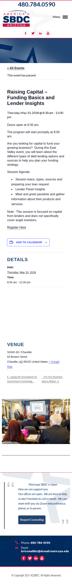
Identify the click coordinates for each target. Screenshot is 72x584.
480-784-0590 (40, 542)
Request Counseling (32, 519)
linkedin (40, 33)
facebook (25, 33)
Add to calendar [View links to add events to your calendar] (29, 242)
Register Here (16, 227)
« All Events (15, 68)
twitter (33, 33)
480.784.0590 (36, 4)
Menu (56, 16)
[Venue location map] (36, 314)
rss (48, 33)
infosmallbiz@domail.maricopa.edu (45, 551)
